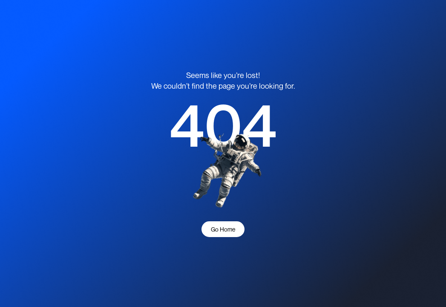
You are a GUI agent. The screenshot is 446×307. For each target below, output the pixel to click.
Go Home (223, 229)
